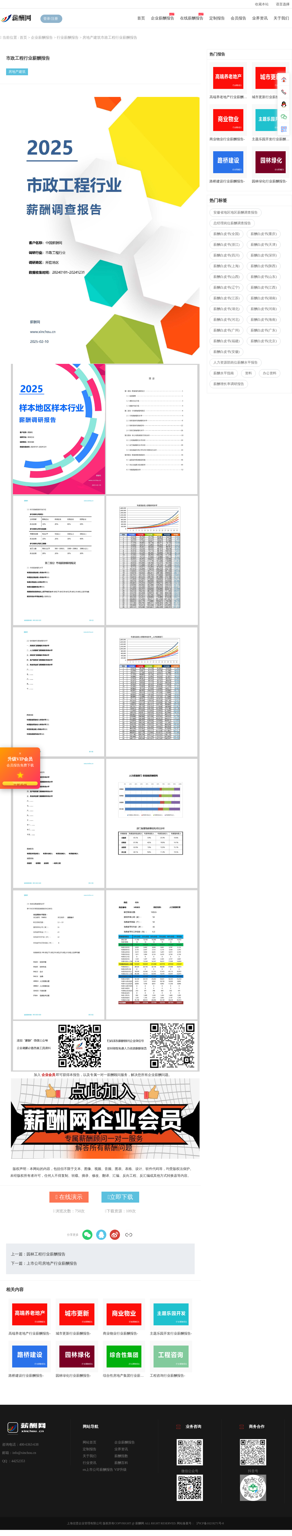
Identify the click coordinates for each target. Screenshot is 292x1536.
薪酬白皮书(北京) (264, 341)
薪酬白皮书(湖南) (264, 298)
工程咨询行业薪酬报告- (167, 1375)
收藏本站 (262, 4)
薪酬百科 (121, 1463)
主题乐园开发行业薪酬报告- (171, 1333)
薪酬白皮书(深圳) (264, 255)
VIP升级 (120, 1469)
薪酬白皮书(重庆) (264, 234)
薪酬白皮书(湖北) (226, 309)
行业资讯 (89, 1463)
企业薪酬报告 (162, 18)
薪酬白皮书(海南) (264, 319)
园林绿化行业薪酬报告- (73, 1375)
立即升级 (20, 784)
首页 (141, 18)
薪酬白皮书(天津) (264, 244)
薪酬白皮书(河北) (226, 319)
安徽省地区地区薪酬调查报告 (235, 212)
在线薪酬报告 (191, 18)
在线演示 (68, 1197)
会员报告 (238, 18)
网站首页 (89, 1442)
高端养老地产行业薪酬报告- (30, 1333)
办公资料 (269, 373)
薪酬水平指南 (223, 373)
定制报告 (217, 18)
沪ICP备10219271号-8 (210, 1523)
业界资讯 (260, 18)
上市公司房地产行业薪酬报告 (52, 1263)
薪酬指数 (121, 1456)
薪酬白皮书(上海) (226, 266)
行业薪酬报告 (68, 37)
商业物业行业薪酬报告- (120, 1333)
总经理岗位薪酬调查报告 (232, 223)
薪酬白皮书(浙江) (226, 244)
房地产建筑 (91, 37)
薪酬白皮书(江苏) (226, 298)
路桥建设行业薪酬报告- (26, 1375)
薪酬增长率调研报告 (228, 384)
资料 (248, 373)
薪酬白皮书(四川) (226, 255)
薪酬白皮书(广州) (226, 330)
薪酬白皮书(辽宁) (226, 287)
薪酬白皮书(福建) (226, 341)
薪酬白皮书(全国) (226, 234)
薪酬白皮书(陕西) (264, 266)
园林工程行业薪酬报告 (46, 1254)
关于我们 (281, 18)
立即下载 (120, 1197)
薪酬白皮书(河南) (264, 309)
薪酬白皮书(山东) (264, 277)
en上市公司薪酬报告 (98, 1469)
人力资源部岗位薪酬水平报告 (235, 362)
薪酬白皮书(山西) (226, 277)
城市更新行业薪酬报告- (73, 1333)
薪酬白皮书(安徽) (226, 352)
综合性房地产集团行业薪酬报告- (124, 1375)
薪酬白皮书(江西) (264, 287)
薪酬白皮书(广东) (264, 330)
